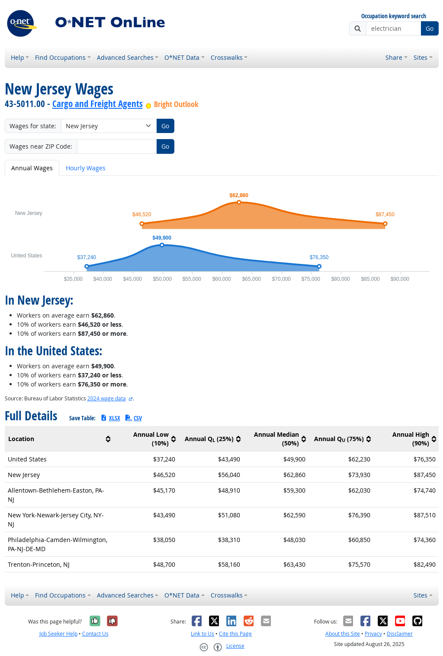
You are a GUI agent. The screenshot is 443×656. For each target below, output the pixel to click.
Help (17, 57)
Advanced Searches (125, 57)
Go (429, 28)
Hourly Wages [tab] (86, 168)
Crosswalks (227, 57)
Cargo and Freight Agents (97, 103)
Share (393, 57)
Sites (420, 57)
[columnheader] (59, 438)
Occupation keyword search (393, 16)
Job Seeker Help (58, 633)
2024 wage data (106, 398)
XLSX (110, 418)
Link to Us (202, 633)
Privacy (373, 633)
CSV (133, 418)
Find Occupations (60, 57)
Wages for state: (33, 126)
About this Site (342, 633)
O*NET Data (181, 57)
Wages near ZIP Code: (41, 146)
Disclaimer (400, 633)
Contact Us (95, 633)
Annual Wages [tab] (32, 168)
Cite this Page (235, 633)
